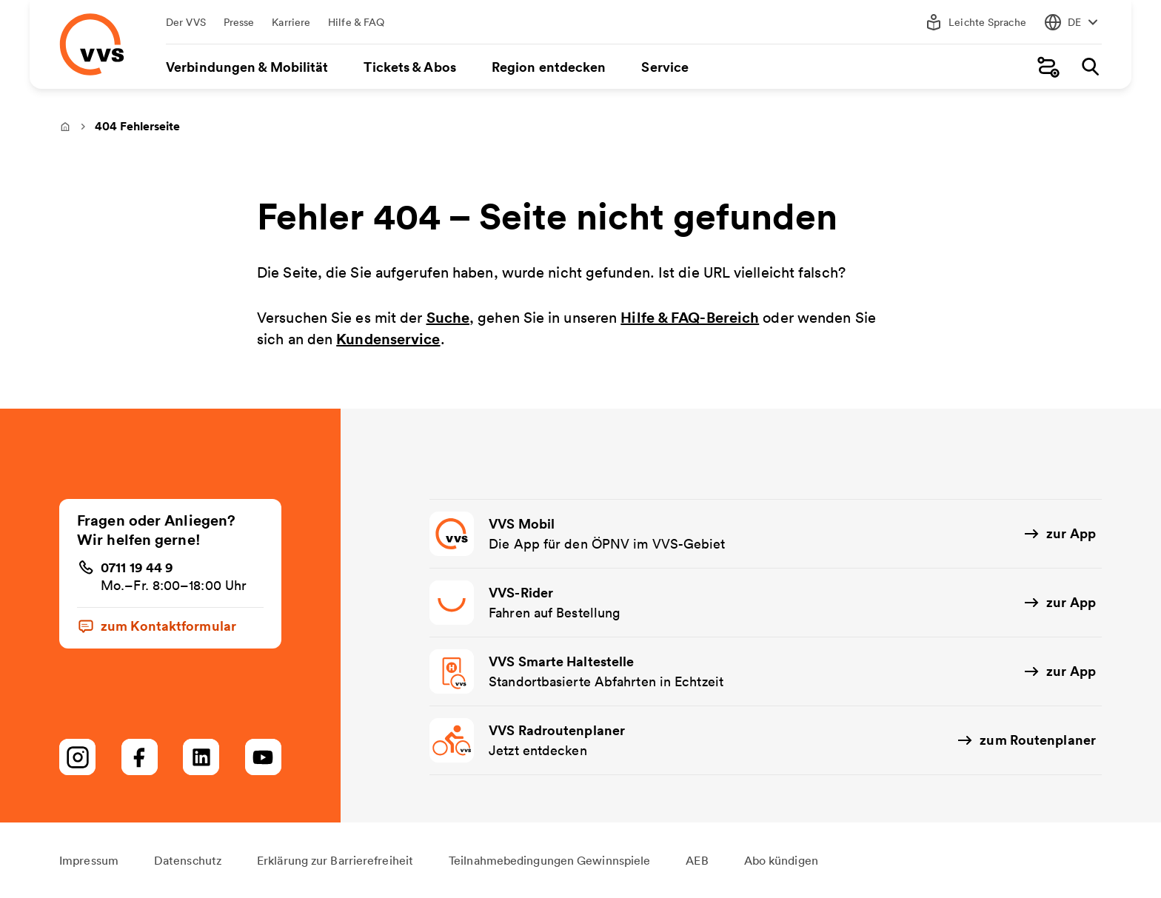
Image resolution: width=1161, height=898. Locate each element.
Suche (448, 317)
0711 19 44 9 (137, 567)
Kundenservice (388, 339)
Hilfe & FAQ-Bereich (689, 317)
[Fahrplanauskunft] (1048, 67)
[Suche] (1090, 67)
